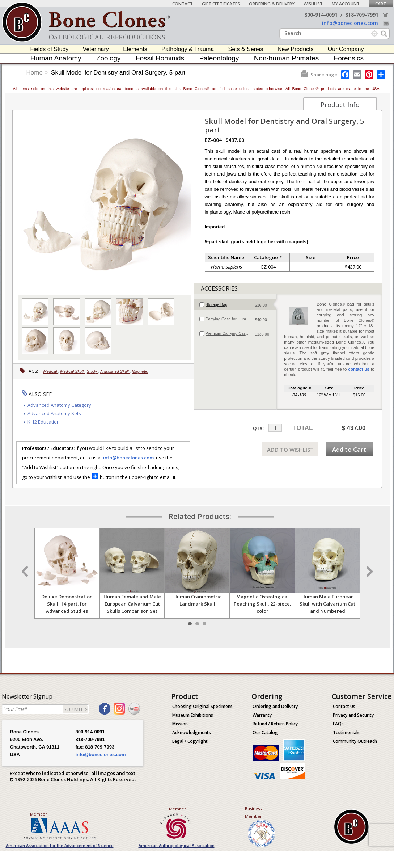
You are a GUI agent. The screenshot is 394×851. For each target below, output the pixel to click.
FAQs (338, 724)
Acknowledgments (191, 732)
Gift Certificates (221, 4)
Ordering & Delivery (272, 4)
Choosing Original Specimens (202, 706)
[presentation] (235, 304)
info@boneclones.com (350, 23)
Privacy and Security (353, 715)
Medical (50, 371)
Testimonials (346, 732)
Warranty (262, 715)
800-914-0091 (321, 14)
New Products (296, 49)
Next (368, 571)
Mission (180, 724)
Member (38, 814)
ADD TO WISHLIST (290, 449)
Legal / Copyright (190, 741)
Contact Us (344, 706)
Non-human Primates (286, 58)
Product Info (340, 104)
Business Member (253, 812)
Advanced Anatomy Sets (54, 413)
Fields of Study (49, 49)
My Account (346, 4)
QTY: (258, 428)
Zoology (108, 58)
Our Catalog (265, 732)
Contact (182, 4)
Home (34, 72)
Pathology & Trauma (187, 49)
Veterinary (96, 49)
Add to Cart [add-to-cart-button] (349, 449)
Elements (135, 49)
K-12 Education (43, 421)
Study (92, 371)
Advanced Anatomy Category (59, 405)
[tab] (235, 304)
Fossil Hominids (160, 58)
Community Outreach (355, 741)
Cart (380, 4)
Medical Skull (72, 371)
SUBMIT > (76, 709)
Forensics (349, 58)
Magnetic (140, 371)
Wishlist (313, 4)
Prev (25, 571)
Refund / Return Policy (275, 724)
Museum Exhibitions (192, 715)
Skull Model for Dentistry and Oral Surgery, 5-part (118, 72)
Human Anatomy (55, 58)
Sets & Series (245, 49)
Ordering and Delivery (275, 706)
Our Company (346, 49)
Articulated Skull (115, 371)
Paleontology (219, 58)
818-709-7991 (361, 14)
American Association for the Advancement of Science (60, 845)
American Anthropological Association (177, 845)
